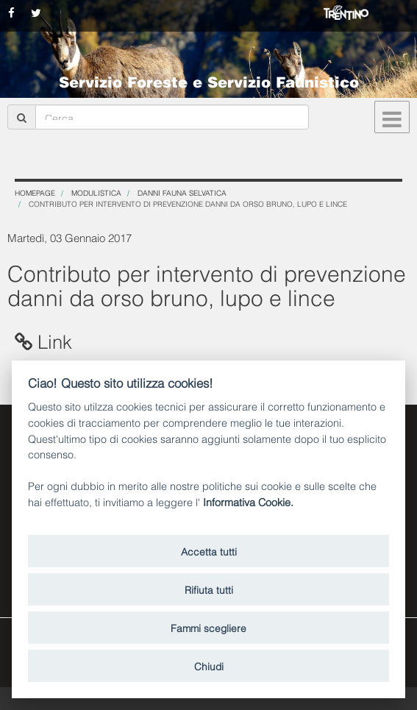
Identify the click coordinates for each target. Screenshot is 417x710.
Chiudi (209, 665)
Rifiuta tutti (209, 589)
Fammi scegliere (208, 627)
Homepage (35, 192)
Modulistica (96, 192)
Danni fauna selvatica (182, 192)
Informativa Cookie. (248, 501)
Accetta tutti (209, 550)
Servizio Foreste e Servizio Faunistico (209, 81)
